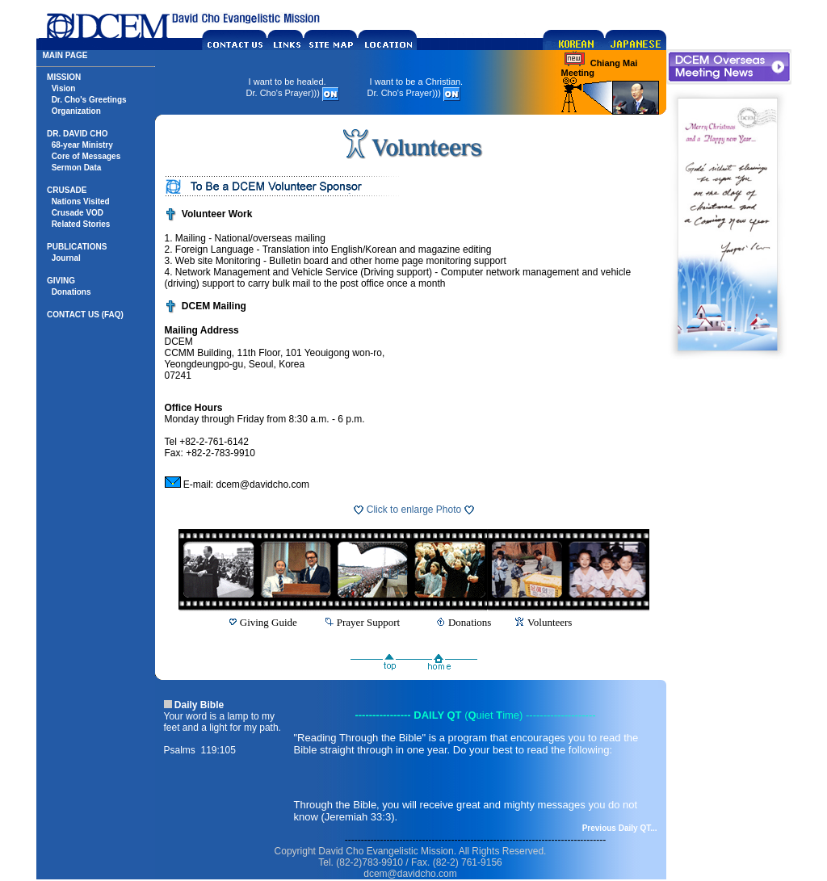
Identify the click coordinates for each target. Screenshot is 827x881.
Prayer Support (368, 622)
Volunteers (549, 622)
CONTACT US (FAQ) (85, 314)
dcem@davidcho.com (263, 484)
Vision (64, 88)
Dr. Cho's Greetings (89, 99)
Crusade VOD (77, 212)
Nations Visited (81, 201)
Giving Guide (268, 622)
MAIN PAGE (65, 55)
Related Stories (81, 224)
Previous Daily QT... (619, 828)
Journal (66, 258)
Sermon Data (77, 167)
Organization (76, 111)
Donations (71, 291)
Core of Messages (86, 156)
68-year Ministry (82, 145)
